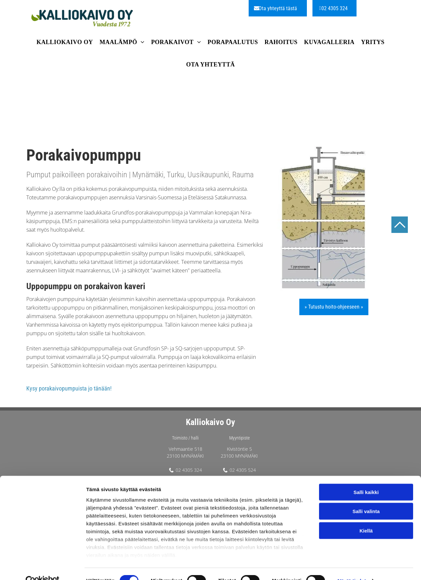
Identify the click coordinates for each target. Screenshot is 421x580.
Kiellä (366, 516)
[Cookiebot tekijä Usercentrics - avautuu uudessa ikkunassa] (42, 567)
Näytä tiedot (351, 567)
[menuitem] (64, 43)
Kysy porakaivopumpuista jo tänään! (68, 388)
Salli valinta (366, 497)
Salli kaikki (366, 478)
